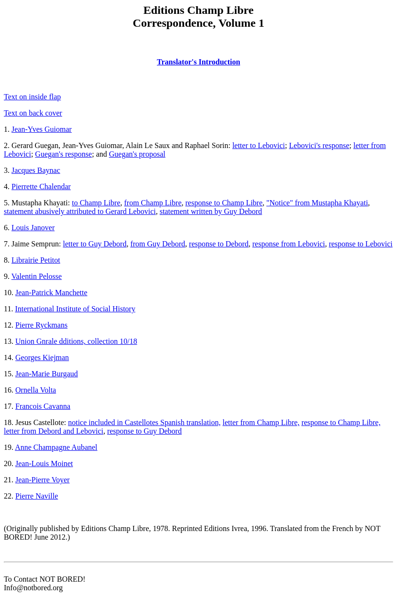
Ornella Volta (35, 390)
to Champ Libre (96, 203)
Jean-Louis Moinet (44, 463)
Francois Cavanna (42, 406)
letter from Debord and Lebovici (53, 431)
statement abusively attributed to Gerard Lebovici (80, 211)
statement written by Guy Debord (211, 211)
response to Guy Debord (144, 431)
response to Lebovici (360, 244)
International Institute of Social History (75, 309)
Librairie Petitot (35, 260)
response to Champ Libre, (340, 422)
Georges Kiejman (42, 357)
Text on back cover (33, 113)
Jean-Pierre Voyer (42, 480)
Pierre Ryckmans (41, 325)
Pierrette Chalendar (41, 186)
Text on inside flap (32, 97)
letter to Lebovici (258, 145)
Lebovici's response (319, 145)
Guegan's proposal (137, 154)
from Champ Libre (153, 203)
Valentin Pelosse (36, 276)
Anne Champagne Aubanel (56, 447)
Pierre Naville (36, 496)
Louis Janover (33, 228)
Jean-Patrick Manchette (51, 292)
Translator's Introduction (198, 62)
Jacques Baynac (35, 170)
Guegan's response (63, 154)
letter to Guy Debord (95, 244)
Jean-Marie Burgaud (46, 374)
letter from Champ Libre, (260, 422)
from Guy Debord (157, 244)
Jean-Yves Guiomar (41, 129)
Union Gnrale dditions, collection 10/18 (76, 341)
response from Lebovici (288, 244)
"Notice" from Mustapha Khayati (317, 203)
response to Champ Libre (223, 203)
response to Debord (218, 244)
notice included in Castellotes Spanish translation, (144, 422)
